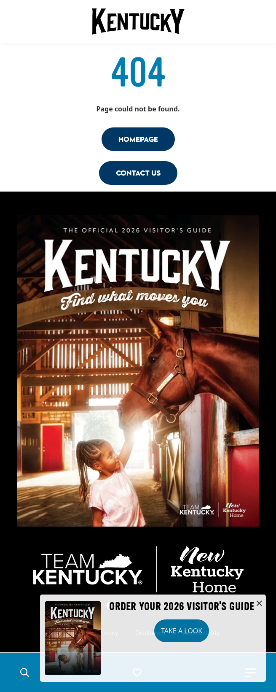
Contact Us (138, 173)
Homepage (138, 139)
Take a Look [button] (181, 630)
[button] (24, 672)
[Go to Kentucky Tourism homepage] (138, 21)
